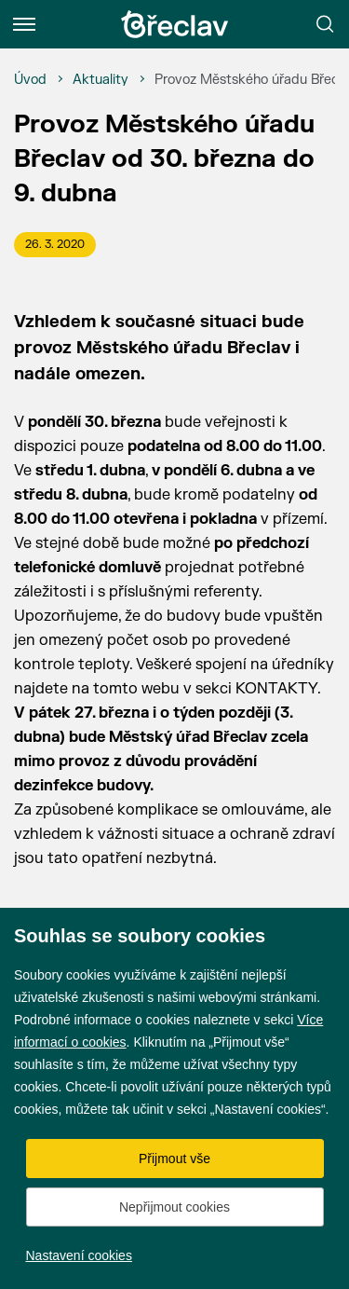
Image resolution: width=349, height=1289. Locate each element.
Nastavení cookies (79, 1255)
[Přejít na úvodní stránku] (175, 24)
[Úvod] (30, 80)
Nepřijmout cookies (174, 1207)
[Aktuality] (100, 80)
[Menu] (24, 24)
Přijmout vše (174, 1158)
